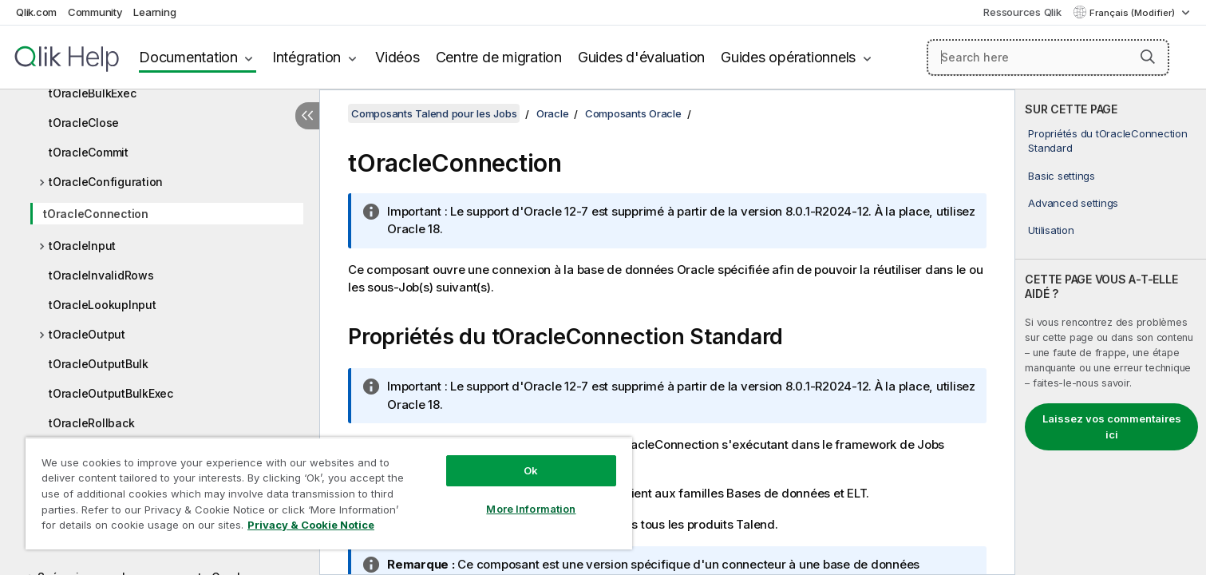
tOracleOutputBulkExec (111, 393)
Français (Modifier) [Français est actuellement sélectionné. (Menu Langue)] (1133, 12)
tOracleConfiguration (106, 181)
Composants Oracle (633, 113)
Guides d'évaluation (641, 57)
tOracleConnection (95, 213)
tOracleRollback (91, 423)
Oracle (552, 113)
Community (95, 12)
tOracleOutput (87, 334)
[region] (329, 493)
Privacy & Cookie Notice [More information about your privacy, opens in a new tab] (310, 524)
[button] (1148, 57)
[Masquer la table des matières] (307, 115)
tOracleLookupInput (102, 304)
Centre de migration (499, 57)
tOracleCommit (89, 152)
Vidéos (397, 57)
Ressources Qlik (1022, 12)
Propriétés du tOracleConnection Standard (1107, 140)
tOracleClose (84, 122)
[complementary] (1110, 332)
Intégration (306, 57)
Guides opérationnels (788, 57)
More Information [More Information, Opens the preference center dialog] (530, 508)
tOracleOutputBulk (98, 364)
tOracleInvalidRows (101, 275)
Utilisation (1051, 230)
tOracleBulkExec (92, 93)
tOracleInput (82, 245)
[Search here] (1048, 57)
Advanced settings (1073, 202)
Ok (531, 470)
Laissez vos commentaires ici (1111, 426)
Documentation (188, 57)
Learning (154, 12)
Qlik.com (36, 12)
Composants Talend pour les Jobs (433, 113)
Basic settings (1061, 175)
